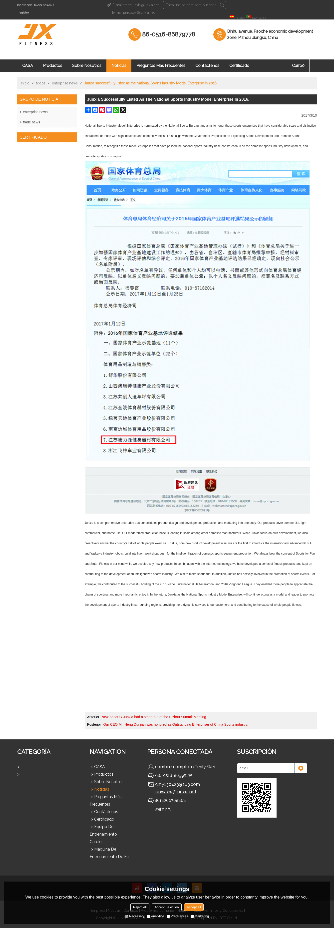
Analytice (155, 916)
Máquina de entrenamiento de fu (109, 853)
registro (23, 12)
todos (40, 83)
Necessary (134, 916)
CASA (27, 65)
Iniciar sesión (43, 5)
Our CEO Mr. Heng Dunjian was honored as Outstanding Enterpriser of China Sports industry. (175, 724)
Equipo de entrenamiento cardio (103, 834)
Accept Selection (167, 907)
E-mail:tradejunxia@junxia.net (132, 5)
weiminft (163, 809)
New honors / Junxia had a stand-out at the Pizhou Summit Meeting (153, 717)
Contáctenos (207, 65)
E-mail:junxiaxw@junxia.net (133, 12)
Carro (298, 65)
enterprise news (65, 83)
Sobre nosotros (86, 65)
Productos (52, 65)
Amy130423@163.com (177, 784)
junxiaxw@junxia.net (175, 791)
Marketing (200, 916)
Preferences (177, 916)
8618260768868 (170, 800)
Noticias (118, 65)
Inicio (25, 83)
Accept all (194, 907)
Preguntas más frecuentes (160, 65)
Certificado (239, 65)
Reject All (140, 907)
